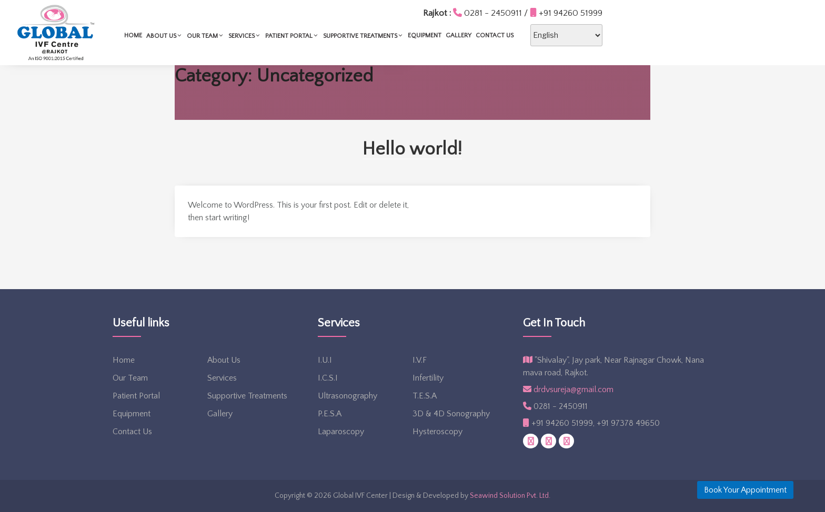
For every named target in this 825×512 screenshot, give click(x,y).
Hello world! (412, 149)
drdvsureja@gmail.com (568, 389)
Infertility (428, 378)
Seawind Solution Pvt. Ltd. (510, 495)
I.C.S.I (328, 378)
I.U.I (325, 360)
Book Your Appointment (745, 490)
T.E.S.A (425, 396)
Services (349, 35)
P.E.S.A (329, 413)
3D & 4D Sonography (451, 413)
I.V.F (420, 360)
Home (238, 35)
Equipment (529, 35)
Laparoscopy (341, 431)
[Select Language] (671, 35)
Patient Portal (397, 35)
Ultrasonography (347, 396)
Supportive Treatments (468, 35)
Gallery (563, 35)
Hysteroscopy (437, 431)
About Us (269, 35)
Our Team (310, 35)
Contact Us (599, 35)
